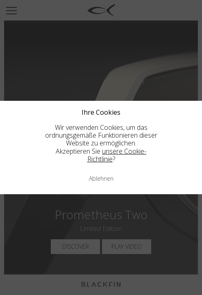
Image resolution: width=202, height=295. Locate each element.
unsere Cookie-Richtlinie (117, 155)
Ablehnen (101, 178)
